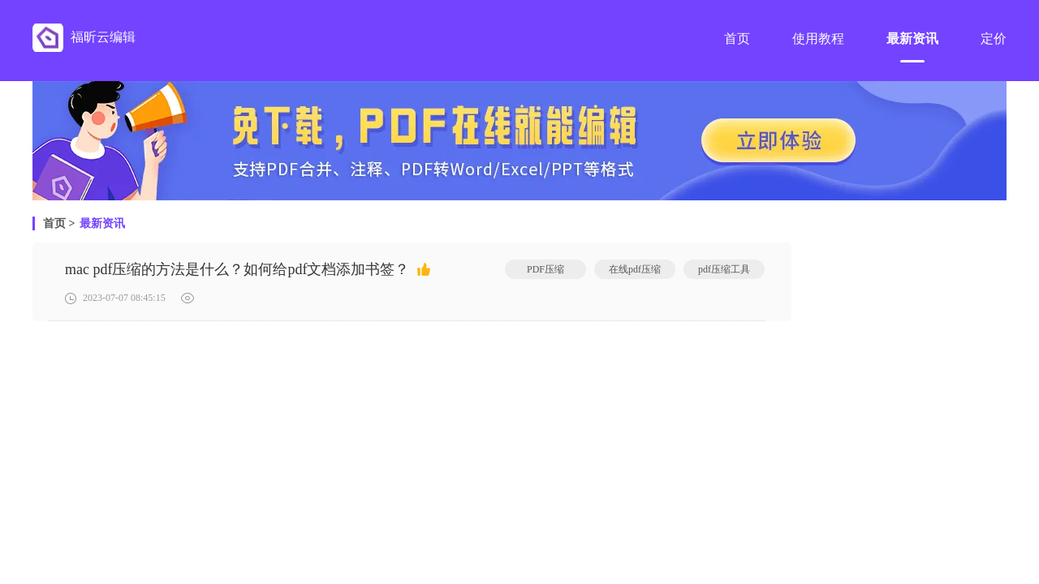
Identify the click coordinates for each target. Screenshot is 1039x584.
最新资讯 (102, 223)
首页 (54, 223)
